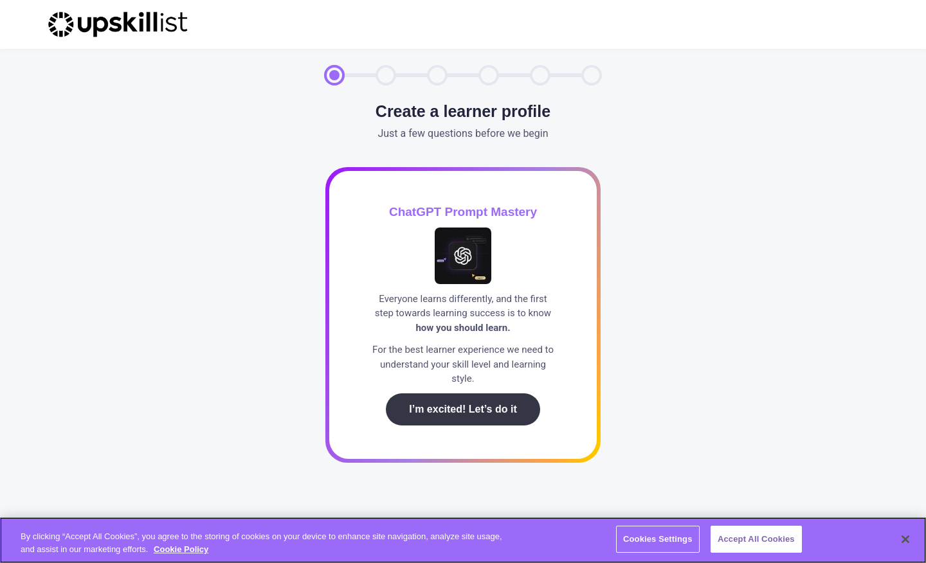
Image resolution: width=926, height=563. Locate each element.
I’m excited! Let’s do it (462, 409)
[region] (463, 540)
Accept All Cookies (756, 539)
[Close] (905, 539)
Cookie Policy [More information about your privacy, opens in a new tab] (181, 549)
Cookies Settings (658, 539)
